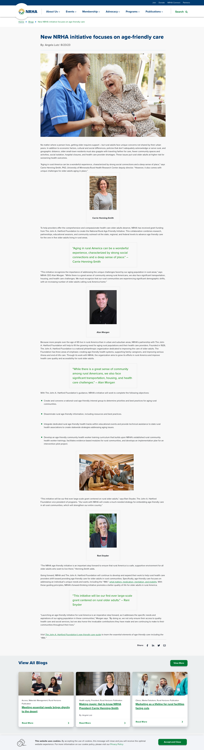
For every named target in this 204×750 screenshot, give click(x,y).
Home (21, 21)
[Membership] (91, 11)
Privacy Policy (116, 744)
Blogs (31, 21)
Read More (45, 723)
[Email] (164, 645)
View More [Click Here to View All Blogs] (179, 663)
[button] (179, 11)
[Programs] (133, 11)
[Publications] (154, 11)
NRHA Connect (173, 2)
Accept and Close (172, 741)
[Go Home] (28, 11)
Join (154, 2)
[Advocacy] (113, 11)
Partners (186, 2)
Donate (162, 2)
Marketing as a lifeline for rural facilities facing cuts (160, 706)
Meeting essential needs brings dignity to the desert (46, 709)
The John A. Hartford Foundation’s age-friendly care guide (73, 634)
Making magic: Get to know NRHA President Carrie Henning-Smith (100, 706)
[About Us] (53, 11)
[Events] (71, 11)
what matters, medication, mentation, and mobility (133, 581)
